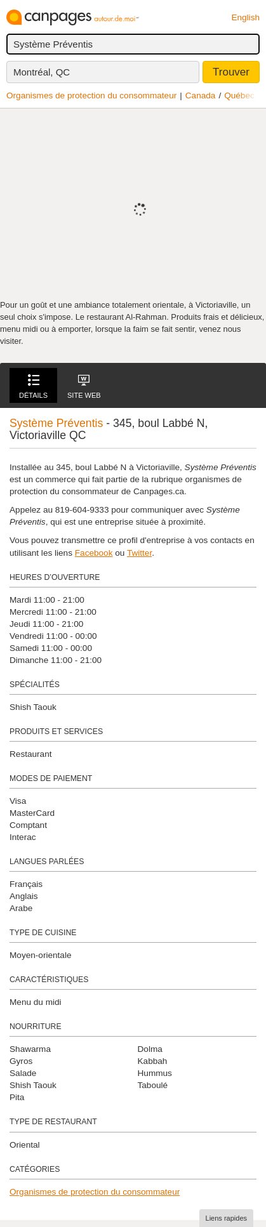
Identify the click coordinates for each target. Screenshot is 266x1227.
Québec (239, 95)
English (245, 17)
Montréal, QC (41, 72)
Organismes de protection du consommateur (91, 95)
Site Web (84, 386)
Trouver (231, 72)
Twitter (139, 553)
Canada (200, 95)
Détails (33, 386)
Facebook (94, 553)
